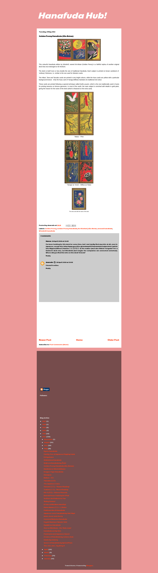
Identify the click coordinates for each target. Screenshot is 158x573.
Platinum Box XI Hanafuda (54, 510)
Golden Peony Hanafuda (67, 228)
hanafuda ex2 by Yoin (52, 531)
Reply (48, 256)
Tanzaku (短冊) (50, 481)
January (47, 558)
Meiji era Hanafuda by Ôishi (55, 463)
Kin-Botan (92, 228)
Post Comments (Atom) (59, 344)
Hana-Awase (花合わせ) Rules (55, 507)
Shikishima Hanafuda (52, 460)
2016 (44, 424)
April (46, 549)
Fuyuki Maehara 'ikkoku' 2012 (55, 522)
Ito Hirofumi (83, 228)
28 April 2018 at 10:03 (64, 262)
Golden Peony (50, 228)
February (48, 555)
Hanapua (47, 475)
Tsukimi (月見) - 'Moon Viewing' (56, 489)
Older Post (113, 339)
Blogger (89, 565)
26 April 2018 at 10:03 (60, 241)
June (46, 445)
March (46, 552)
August (47, 442)
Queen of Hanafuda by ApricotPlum (58, 543)
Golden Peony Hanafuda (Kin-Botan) (59, 466)
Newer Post (45, 339)
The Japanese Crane (52, 484)
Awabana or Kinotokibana (54, 469)
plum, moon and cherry (53, 516)
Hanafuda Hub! (72, 15)
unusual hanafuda (104, 228)
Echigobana (49, 457)
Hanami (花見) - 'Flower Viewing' (56, 486)
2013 (44, 433)
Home (79, 339)
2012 (44, 436)
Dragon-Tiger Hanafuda (53, 472)
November (48, 439)
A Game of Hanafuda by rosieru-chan (58, 537)
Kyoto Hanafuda (50, 451)
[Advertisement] (79, 320)
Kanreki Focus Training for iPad (56, 495)
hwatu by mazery (51, 540)
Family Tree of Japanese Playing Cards (59, 454)
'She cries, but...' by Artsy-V (54, 546)
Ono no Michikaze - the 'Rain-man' (57, 528)
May (46, 448)
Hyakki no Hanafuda (52, 525)
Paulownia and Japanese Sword (56, 534)
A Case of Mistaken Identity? (55, 504)
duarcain (49, 262)
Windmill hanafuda (47, 231)
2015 (44, 427)
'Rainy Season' (49, 501)
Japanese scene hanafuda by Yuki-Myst (59, 513)
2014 (44, 430)
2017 (44, 421)
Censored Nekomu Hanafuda (55, 519)
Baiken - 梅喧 (49, 478)
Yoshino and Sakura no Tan (55, 498)
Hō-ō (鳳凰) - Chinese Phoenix (55, 492)
